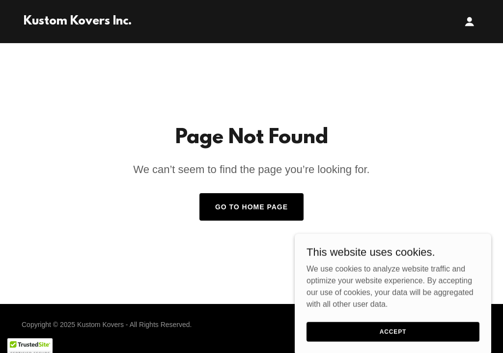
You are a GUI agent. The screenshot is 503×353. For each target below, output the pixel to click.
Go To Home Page (251, 207)
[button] (469, 21)
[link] (78, 22)
